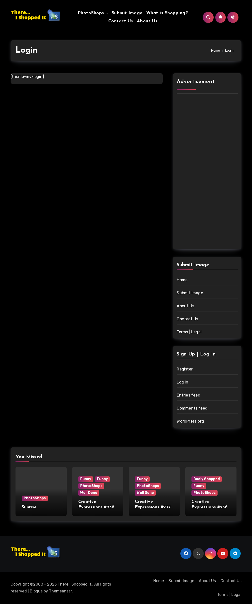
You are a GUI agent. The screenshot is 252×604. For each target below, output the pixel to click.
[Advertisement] (208, 172)
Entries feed (188, 395)
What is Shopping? (167, 13)
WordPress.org (190, 421)
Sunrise (29, 507)
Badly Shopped (206, 479)
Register (185, 369)
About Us (147, 21)
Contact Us (120, 21)
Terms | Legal (189, 332)
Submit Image (127, 13)
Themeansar (60, 591)
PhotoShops (92, 13)
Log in (182, 382)
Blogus (36, 591)
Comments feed (192, 408)
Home (182, 280)
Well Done (88, 493)
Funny (85, 479)
